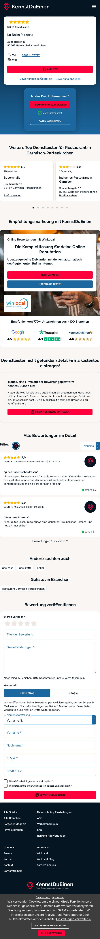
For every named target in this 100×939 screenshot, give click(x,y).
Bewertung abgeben (68, 78)
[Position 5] (52, 207)
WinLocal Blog (45, 859)
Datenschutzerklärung (25, 785)
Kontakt (8, 864)
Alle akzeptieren (51, 933)
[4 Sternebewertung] (27, 623)
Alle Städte (10, 812)
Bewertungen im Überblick (36, 78)
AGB (15, 781)
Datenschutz (44, 812)
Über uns (9, 847)
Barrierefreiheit (13, 870)
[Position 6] (57, 207)
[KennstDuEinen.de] (26, 6)
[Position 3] (43, 207)
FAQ (39, 829)
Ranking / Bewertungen (51, 835)
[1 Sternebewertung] (7, 623)
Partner (8, 859)
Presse (8, 853)
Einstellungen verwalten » (73, 919)
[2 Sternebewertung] (14, 623)
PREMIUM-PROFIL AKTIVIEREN (50, 104)
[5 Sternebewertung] (34, 623)
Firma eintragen (13, 829)
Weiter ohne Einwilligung (50, 925)
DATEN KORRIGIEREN (50, 121)
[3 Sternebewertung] (21, 623)
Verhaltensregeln (75, 677)
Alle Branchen (12, 818)
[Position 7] (62, 207)
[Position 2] (38, 207)
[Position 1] (33, 207)
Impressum (43, 847)
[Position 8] (67, 207)
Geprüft (88, 490)
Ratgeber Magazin (15, 823)
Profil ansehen (12, 195)
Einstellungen (63, 812)
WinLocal (42, 853)
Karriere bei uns (46, 864)
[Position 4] (48, 207)
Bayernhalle (12, 177)
